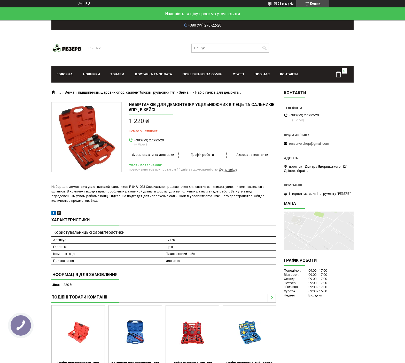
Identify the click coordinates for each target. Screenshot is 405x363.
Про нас (262, 74)
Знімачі (185, 92)
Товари (117, 74)
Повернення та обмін (202, 74)
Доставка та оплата (153, 74)
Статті (238, 74)
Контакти (289, 74)
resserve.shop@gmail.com (309, 144)
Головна (65, 74)
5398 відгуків (284, 3)
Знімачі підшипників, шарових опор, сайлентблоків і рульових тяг (120, 92)
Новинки (91, 74)
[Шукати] (264, 48)
